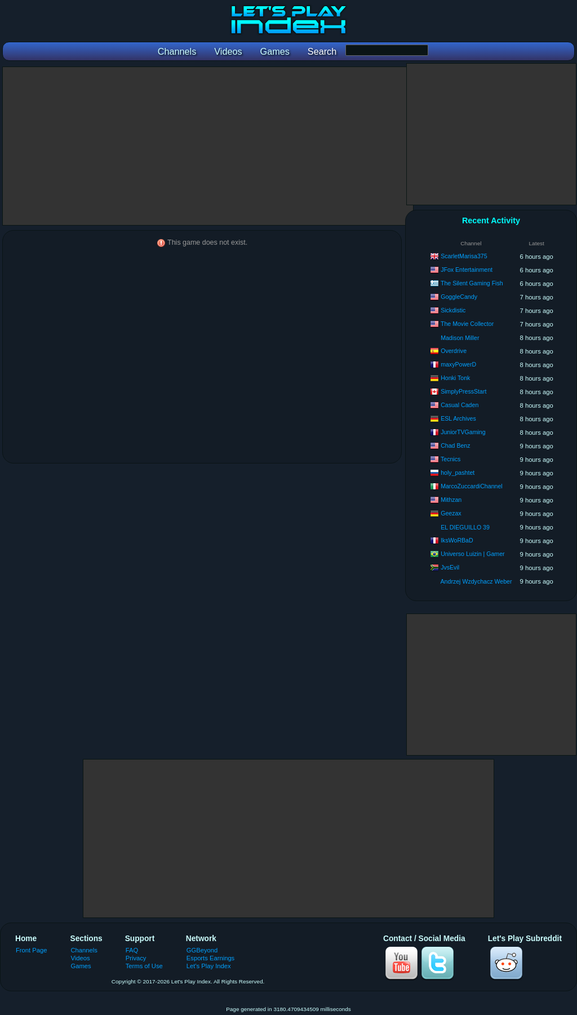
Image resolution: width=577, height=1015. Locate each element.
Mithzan (451, 499)
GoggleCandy (459, 296)
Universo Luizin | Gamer (472, 553)
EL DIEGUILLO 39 (465, 527)
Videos (80, 958)
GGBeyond (202, 950)
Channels (84, 950)
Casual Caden (459, 404)
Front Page (31, 950)
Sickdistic (453, 310)
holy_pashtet (457, 472)
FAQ (132, 950)
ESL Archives (458, 418)
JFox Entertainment (466, 269)
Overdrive (454, 350)
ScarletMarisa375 (464, 256)
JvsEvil (450, 567)
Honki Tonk (455, 377)
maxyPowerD (458, 364)
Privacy (136, 958)
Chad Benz (455, 445)
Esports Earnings (210, 958)
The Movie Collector (467, 323)
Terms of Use (144, 966)
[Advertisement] (208, 146)
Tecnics (450, 459)
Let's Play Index (209, 966)
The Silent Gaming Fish (472, 283)
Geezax (451, 513)
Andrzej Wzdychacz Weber (476, 581)
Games (81, 966)
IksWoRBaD (457, 540)
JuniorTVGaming (463, 432)
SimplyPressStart (463, 391)
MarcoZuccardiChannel (472, 486)
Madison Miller (460, 337)
